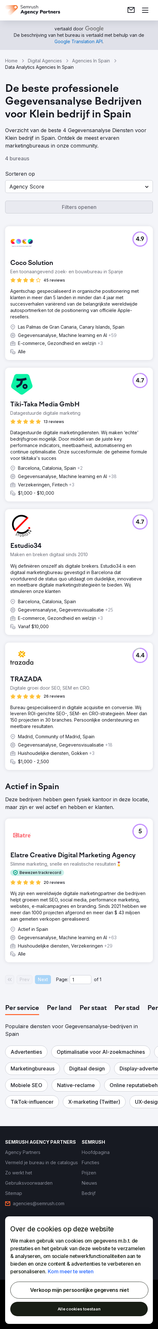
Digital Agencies (45, 60)
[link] (131, 10)
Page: (62, 979)
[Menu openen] (145, 10)
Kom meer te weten (71, 1271)
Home (11, 60)
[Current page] (80, 979)
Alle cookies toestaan (79, 1308)
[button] (79, 186)
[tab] (22, 1008)
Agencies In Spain (91, 60)
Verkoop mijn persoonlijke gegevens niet (79, 1290)
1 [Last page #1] (100, 979)
